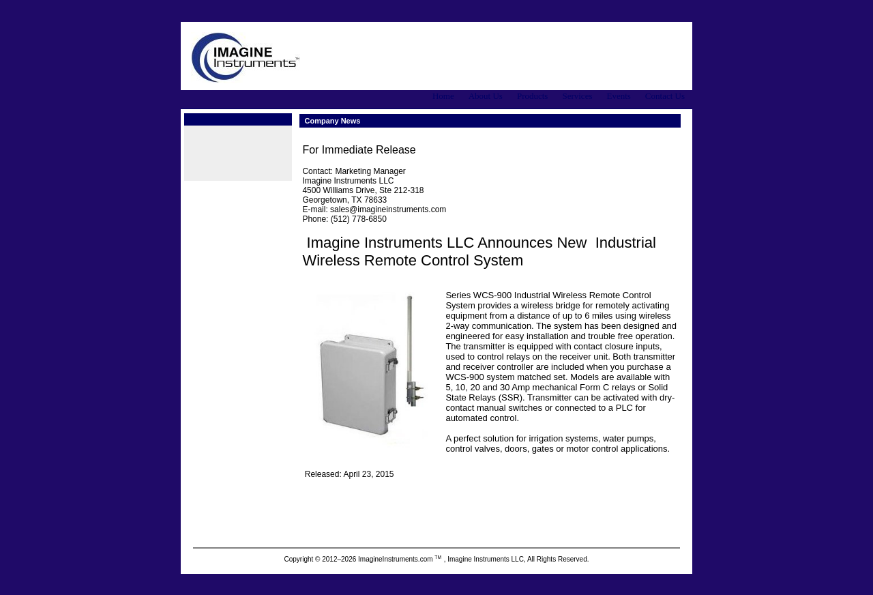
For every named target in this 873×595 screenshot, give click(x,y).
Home (443, 96)
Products (532, 96)
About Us (486, 96)
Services (577, 96)
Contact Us (665, 96)
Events (618, 96)
